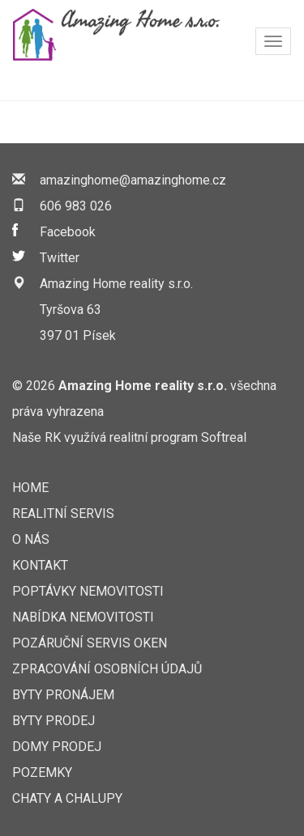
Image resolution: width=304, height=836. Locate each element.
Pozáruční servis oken (89, 643)
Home (30, 487)
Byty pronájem (63, 694)
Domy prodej (56, 746)
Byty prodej (53, 720)
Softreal (223, 437)
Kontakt (40, 565)
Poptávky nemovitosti (88, 591)
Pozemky (42, 772)
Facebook (68, 232)
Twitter (59, 257)
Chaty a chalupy (67, 798)
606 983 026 (76, 206)
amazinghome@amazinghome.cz (133, 180)
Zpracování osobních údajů (107, 669)
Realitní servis (63, 513)
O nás (30, 539)
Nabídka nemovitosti (83, 617)
